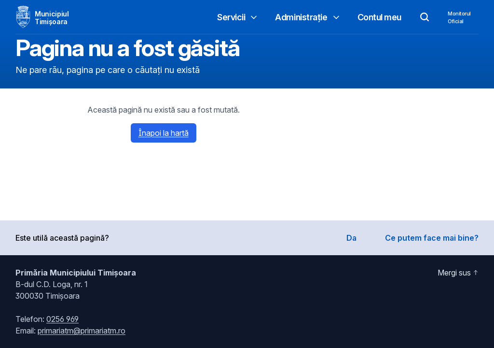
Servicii (238, 17)
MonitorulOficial (459, 17)
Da (351, 238)
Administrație (308, 17)
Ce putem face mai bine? (432, 238)
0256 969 (62, 319)
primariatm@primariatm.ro (81, 330)
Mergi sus (458, 272)
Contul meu (379, 17)
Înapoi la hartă (163, 133)
